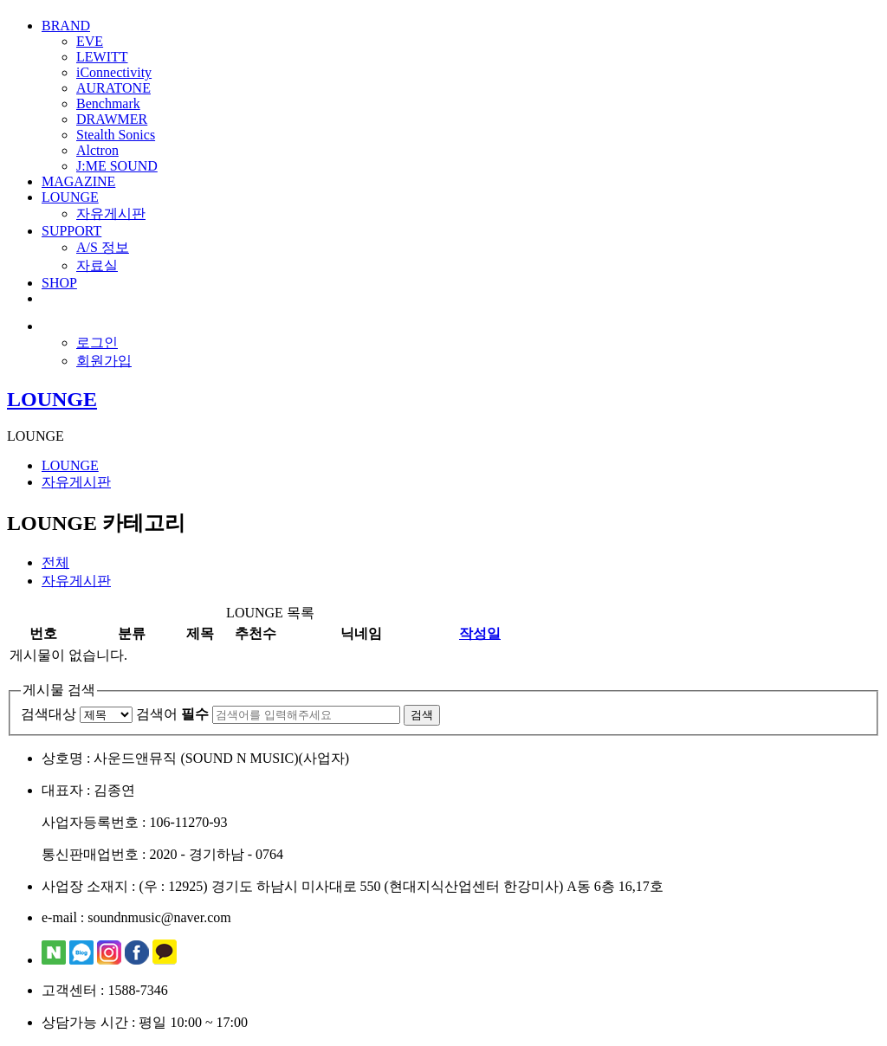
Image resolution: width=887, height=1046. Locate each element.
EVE (89, 41)
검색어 (172, 714)
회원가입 (104, 360)
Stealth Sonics (115, 134)
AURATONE (113, 88)
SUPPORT (71, 230)
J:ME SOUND (117, 165)
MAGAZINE (78, 181)
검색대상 (48, 714)
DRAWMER (111, 119)
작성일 (480, 633)
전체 (55, 562)
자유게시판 (111, 213)
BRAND (66, 25)
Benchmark (108, 103)
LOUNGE (70, 197)
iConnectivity (114, 72)
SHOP (59, 282)
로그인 (97, 342)
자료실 (97, 265)
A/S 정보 (102, 247)
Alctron (97, 150)
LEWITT (102, 56)
